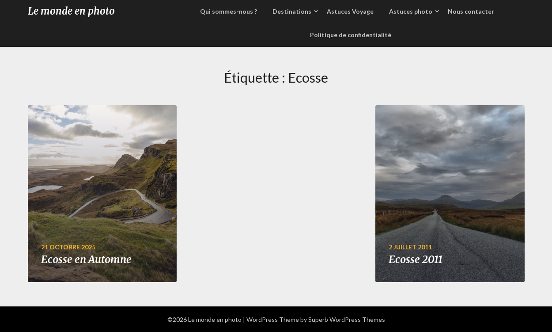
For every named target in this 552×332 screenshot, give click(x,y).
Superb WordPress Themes (346, 319)
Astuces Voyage (350, 11)
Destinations (291, 11)
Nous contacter (471, 11)
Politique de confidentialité (350, 34)
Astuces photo (410, 11)
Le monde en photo (71, 11)
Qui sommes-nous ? (228, 11)
